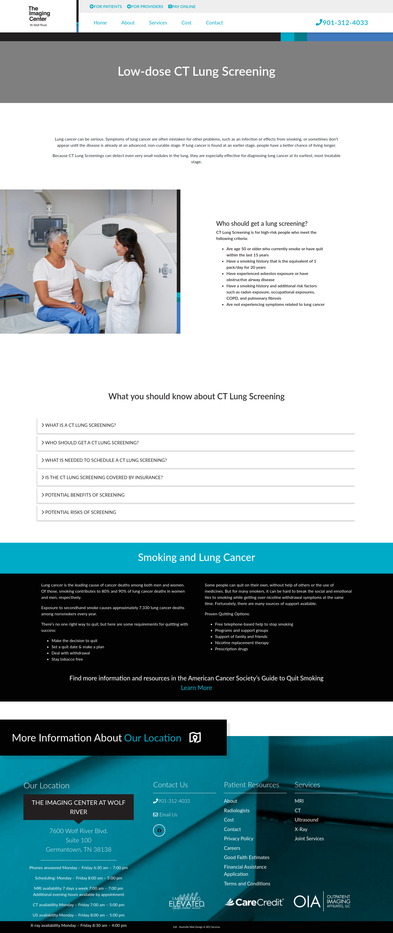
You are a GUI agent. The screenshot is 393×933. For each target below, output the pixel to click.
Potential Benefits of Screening (83, 495)
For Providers (145, 6)
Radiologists (237, 809)
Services (158, 22)
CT (298, 809)
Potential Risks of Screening (79, 512)
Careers (232, 847)
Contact (214, 22)
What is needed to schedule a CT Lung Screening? (104, 460)
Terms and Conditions (247, 883)
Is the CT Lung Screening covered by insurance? (102, 477)
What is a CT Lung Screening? (79, 425)
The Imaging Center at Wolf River (79, 805)
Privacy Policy (239, 837)
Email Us (165, 813)
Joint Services (309, 837)
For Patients (106, 6)
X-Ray (301, 828)
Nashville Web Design (191, 927)
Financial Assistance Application (245, 869)
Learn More (196, 687)
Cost (186, 22)
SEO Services (213, 927)
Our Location (153, 736)
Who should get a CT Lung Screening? (90, 442)
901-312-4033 (342, 22)
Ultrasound (307, 819)
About (128, 22)
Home (100, 22)
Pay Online (182, 6)
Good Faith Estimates (247, 856)
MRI (299, 799)
